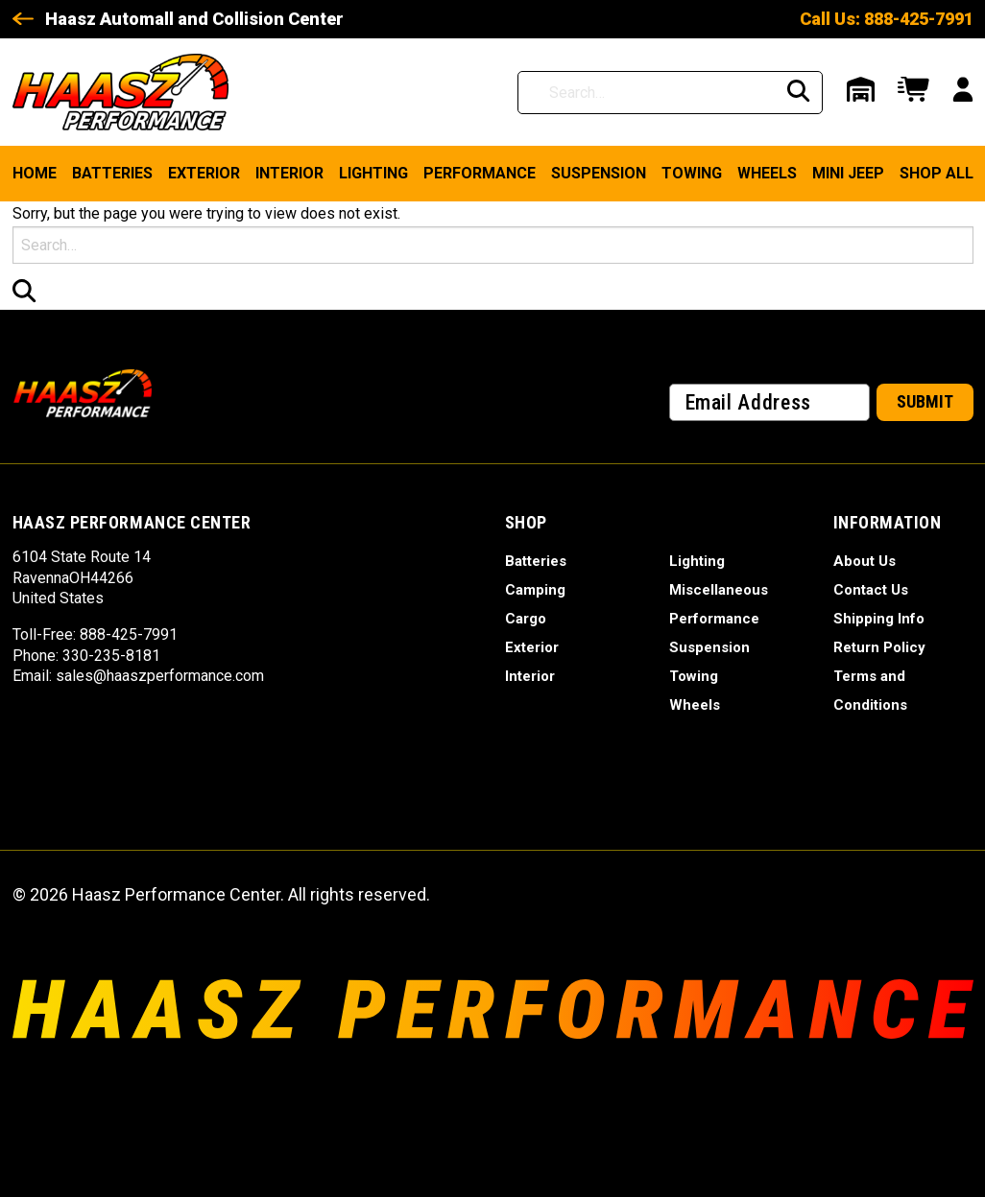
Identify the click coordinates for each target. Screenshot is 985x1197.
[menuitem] (34, 173)
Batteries (112, 173)
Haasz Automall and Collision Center (194, 19)
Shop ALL (936, 173)
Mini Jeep (848, 173)
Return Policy (879, 647)
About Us (864, 561)
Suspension (598, 173)
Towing (691, 173)
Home (34, 173)
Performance (479, 173)
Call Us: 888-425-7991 (886, 19)
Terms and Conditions (870, 691)
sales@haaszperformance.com (160, 676)
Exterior (204, 173)
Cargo (525, 618)
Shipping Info (879, 618)
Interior (289, 173)
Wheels (767, 173)
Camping (535, 589)
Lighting (373, 173)
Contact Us (870, 589)
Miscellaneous (718, 589)
